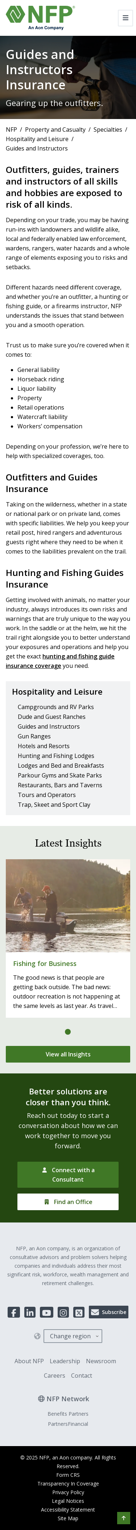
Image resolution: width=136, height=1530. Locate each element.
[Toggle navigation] (125, 18)
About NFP (29, 1361)
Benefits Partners (68, 1413)
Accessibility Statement (68, 1509)
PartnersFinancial (68, 1423)
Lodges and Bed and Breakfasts (61, 766)
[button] (123, 1518)
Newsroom (101, 1361)
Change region (70, 1336)
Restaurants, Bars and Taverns (60, 785)
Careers (54, 1375)
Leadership (65, 1361)
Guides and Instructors (49, 726)
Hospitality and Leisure (37, 139)
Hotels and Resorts (44, 746)
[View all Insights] (68, 1054)
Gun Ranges (34, 736)
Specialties (108, 129)
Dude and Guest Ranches (52, 717)
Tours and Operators (47, 795)
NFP (11, 129)
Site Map (68, 1518)
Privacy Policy (68, 1492)
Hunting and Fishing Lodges (56, 756)
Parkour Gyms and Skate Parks (60, 775)
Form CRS (68, 1474)
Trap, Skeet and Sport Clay (54, 805)
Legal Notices (68, 1500)
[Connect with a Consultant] (68, 1175)
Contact (81, 1375)
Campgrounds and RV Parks (56, 707)
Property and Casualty (55, 129)
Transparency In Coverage (68, 1483)
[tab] (68, 1031)
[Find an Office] (68, 1202)
